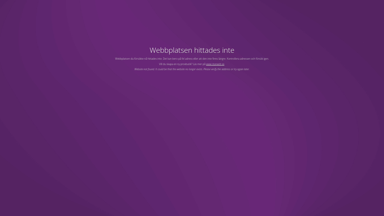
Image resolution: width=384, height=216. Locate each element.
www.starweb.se (215, 64)
